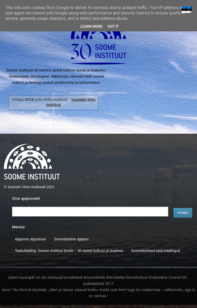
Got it (113, 26)
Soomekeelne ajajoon (71, 239)
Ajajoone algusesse (30, 239)
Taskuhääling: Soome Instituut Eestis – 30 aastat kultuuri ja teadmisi (69, 251)
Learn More (91, 26)
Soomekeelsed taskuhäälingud (155, 251)
